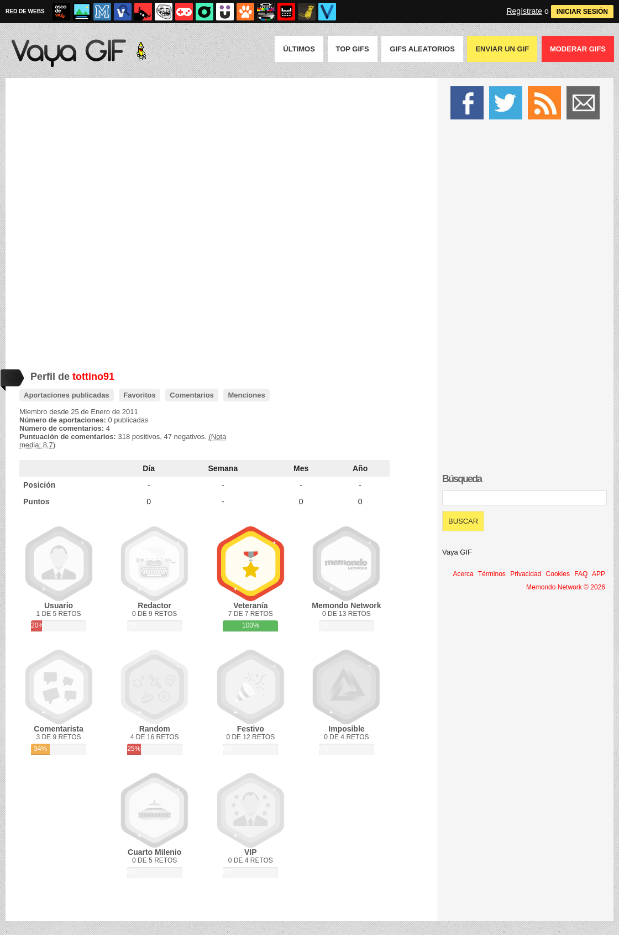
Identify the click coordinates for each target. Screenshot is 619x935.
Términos (492, 574)
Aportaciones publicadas (66, 395)
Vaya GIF (457, 552)
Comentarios (191, 395)
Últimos (299, 49)
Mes (300, 468)
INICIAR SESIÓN (582, 11)
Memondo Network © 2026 (565, 587)
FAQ (580, 574)
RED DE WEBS (25, 11)
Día (149, 468)
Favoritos (139, 395)
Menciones (246, 395)
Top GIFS (352, 49)
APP (598, 574)
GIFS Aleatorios (422, 49)
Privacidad (525, 574)
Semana (223, 468)
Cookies (558, 574)
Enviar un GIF (502, 49)
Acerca (463, 574)
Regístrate (524, 11)
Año (360, 468)
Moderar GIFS (578, 49)
